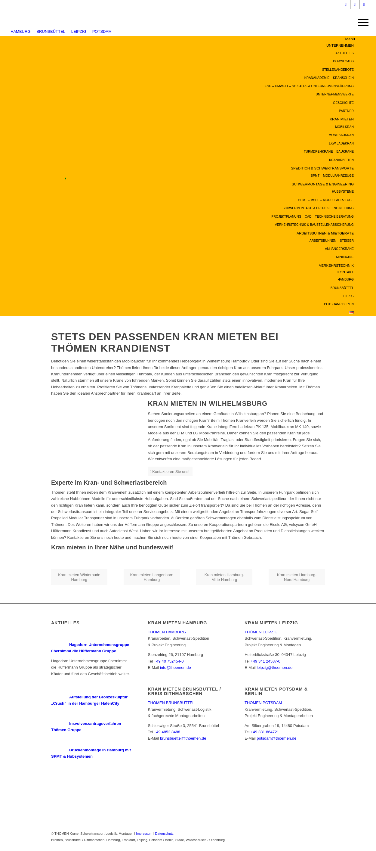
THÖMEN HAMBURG (167, 632)
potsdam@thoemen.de (276, 738)
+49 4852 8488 (167, 732)
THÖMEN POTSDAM (263, 702)
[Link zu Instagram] (345, 4)
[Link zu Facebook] (363, 4)
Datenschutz (164, 833)
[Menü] (361, 22)
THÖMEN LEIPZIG (261, 632)
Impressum (144, 833)
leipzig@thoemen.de (274, 667)
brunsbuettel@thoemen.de (183, 738)
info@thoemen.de (175, 667)
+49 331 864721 (265, 732)
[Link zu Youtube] (354, 4)
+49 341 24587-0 (265, 661)
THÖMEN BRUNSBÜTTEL (171, 702)
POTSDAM (102, 31)
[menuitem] (218, 78)
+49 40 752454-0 (169, 661)
